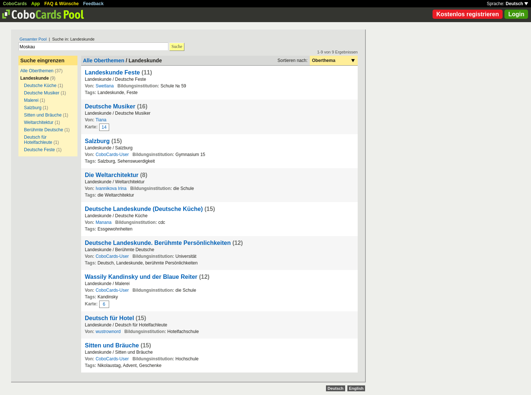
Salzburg (32, 107)
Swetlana (105, 86)
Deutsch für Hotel (109, 318)
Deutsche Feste (39, 149)
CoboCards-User (112, 154)
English (356, 388)
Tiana (101, 119)
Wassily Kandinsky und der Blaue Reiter (141, 277)
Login (516, 14)
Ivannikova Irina (111, 188)
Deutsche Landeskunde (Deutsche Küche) (144, 209)
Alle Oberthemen (36, 70)
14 (104, 127)
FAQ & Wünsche (61, 3)
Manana (103, 222)
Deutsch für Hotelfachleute (38, 140)
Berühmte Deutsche (43, 129)
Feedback (93, 3)
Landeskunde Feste (113, 72)
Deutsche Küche (40, 85)
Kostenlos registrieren (467, 14)
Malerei (31, 100)
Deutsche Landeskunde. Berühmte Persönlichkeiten (158, 243)
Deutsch (517, 3)
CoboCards (15, 3)
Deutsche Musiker (41, 93)
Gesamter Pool (33, 39)
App (35, 3)
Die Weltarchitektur (112, 175)
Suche (176, 46)
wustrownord (108, 331)
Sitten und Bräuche (43, 115)
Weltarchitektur (38, 122)
